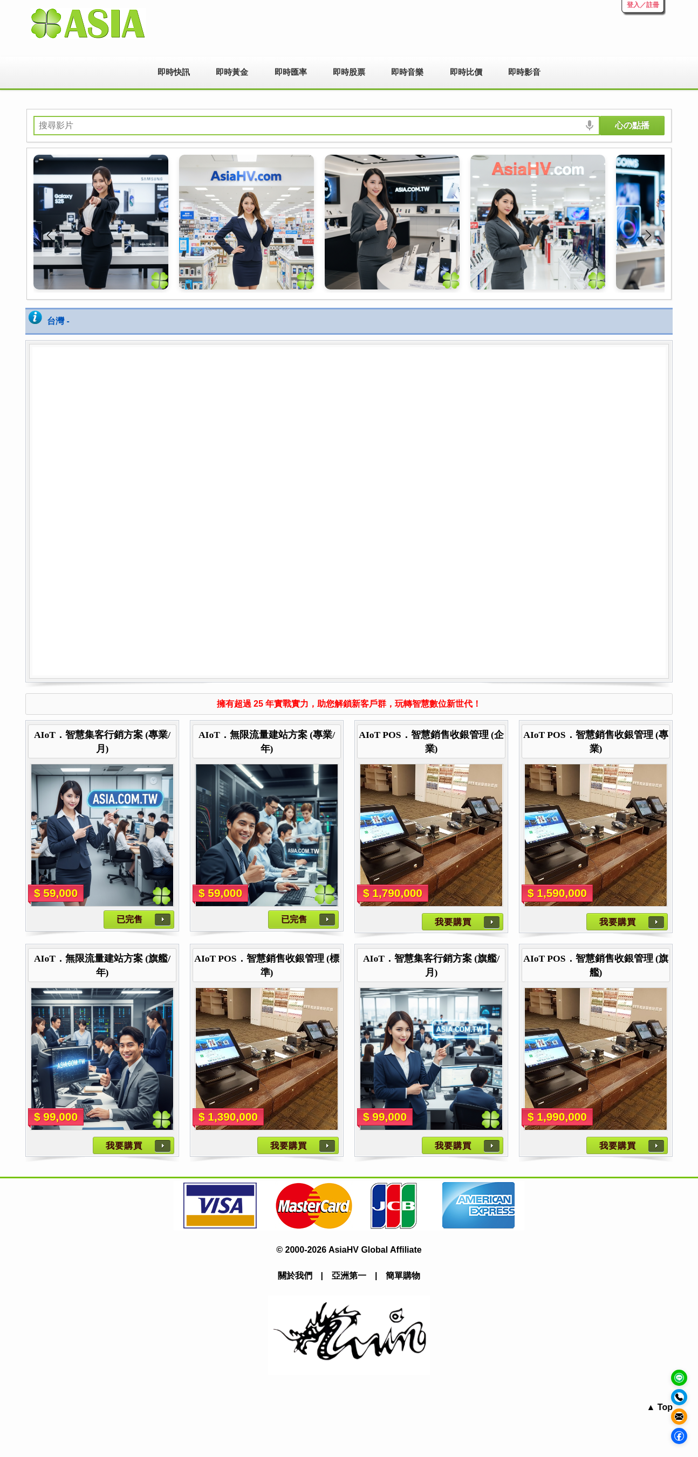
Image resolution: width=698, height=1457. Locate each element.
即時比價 (466, 72)
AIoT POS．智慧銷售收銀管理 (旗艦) (595, 965)
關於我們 (295, 1275)
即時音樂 (407, 72)
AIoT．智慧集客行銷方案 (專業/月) (102, 741)
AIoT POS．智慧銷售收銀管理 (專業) (595, 741)
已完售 (129, 919)
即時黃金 (232, 72)
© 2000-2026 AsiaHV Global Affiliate (348, 1249)
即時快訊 (174, 72)
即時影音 (524, 72)
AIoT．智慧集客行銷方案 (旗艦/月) (431, 965)
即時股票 (349, 72)
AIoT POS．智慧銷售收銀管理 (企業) (431, 741)
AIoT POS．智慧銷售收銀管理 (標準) (266, 965)
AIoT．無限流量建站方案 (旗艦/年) (102, 965)
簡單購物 (403, 1275)
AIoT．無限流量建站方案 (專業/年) (267, 741)
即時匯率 (291, 72)
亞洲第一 (349, 1275)
